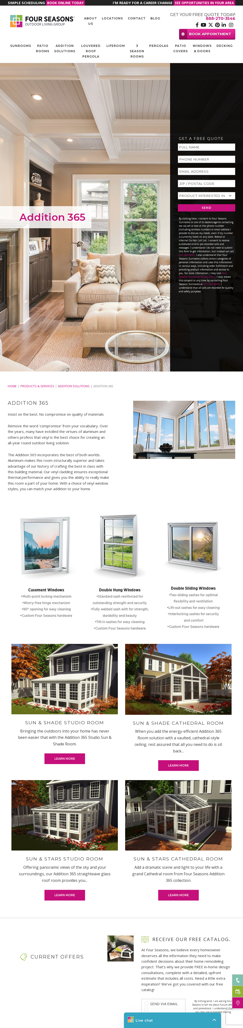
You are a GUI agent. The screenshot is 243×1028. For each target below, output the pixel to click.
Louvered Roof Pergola (91, 51)
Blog (155, 18)
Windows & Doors (202, 48)
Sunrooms (20, 46)
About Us (90, 21)
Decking (225, 46)
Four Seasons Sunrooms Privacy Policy (203, 274)
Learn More (64, 758)
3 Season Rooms (137, 51)
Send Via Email (164, 1003)
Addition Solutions (64, 48)
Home (12, 386)
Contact (137, 18)
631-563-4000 (187, 255)
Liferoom (115, 46)
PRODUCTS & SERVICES (37, 386)
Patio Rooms (42, 48)
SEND (206, 208)
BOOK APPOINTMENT (205, 34)
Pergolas (158, 46)
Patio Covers (180, 48)
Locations (112, 18)
